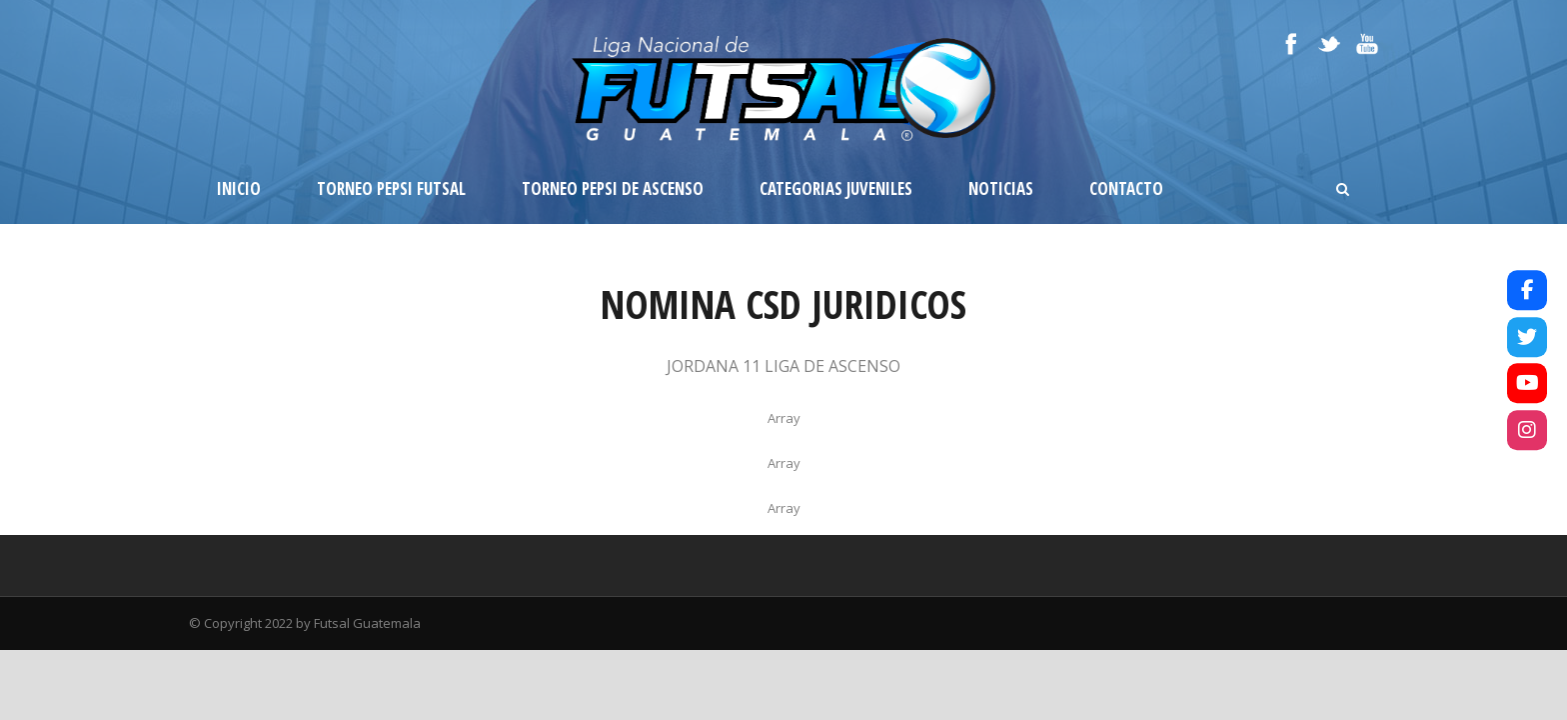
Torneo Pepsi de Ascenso (613, 188)
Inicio (239, 188)
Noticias (1000, 188)
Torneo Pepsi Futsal (391, 188)
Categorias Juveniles (836, 188)
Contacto (1126, 188)
